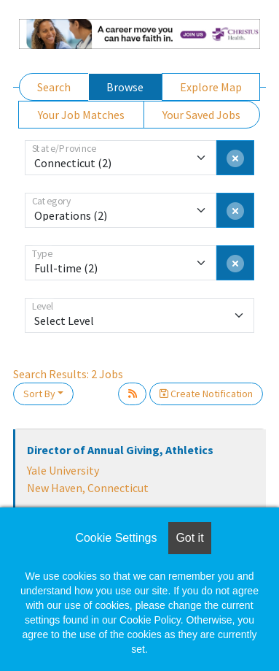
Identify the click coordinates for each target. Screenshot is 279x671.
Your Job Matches (81, 114)
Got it (189, 538)
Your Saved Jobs (201, 114)
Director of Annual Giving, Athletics (120, 449)
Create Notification (206, 393)
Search (54, 87)
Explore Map (211, 87)
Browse (125, 87)
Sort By (39, 393)
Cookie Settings (116, 538)
